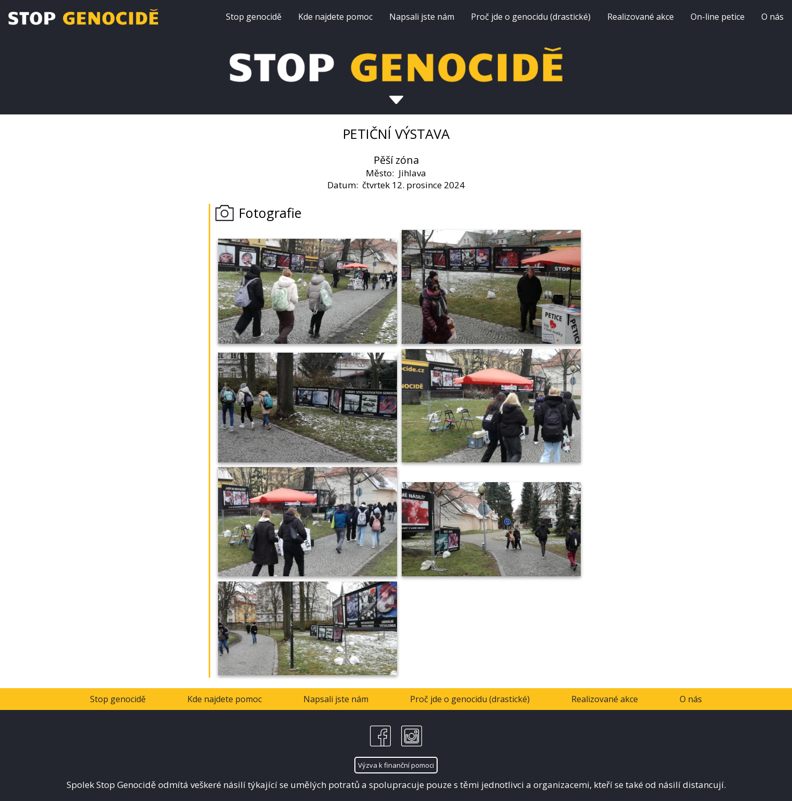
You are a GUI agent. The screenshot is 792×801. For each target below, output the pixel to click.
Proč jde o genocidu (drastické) (531, 16)
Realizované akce (640, 16)
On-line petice (718, 16)
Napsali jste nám (421, 16)
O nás (772, 16)
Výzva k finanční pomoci (396, 765)
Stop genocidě (254, 16)
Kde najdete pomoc (335, 16)
